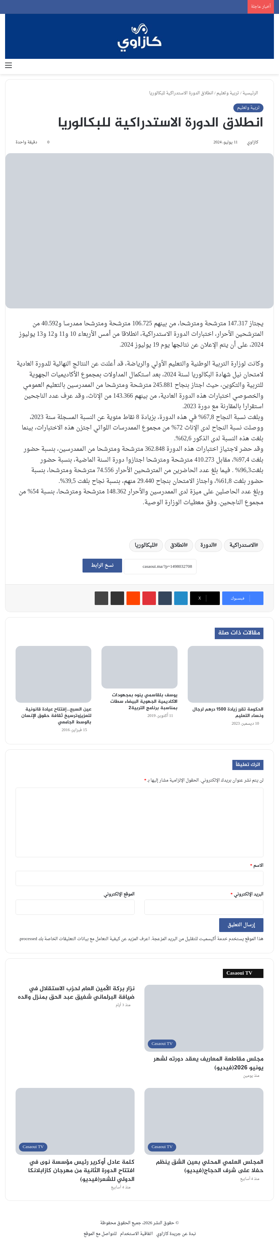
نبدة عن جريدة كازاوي (176, 1234)
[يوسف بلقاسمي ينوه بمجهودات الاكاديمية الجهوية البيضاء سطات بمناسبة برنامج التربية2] (139, 667)
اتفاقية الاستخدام (136, 1234)
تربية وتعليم (227, 93)
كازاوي (252, 142)
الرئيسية (252, 93)
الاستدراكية (242, 545)
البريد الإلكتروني (247, 894)
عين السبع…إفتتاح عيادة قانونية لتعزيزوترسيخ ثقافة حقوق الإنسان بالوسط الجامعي (56, 715)
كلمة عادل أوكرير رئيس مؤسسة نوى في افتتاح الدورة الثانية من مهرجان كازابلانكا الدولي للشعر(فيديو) (81, 1170)
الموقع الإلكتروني (119, 894)
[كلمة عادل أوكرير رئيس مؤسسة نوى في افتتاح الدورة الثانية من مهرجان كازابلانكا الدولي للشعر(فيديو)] (75, 1121)
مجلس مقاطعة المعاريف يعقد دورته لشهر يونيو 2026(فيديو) (208, 1063)
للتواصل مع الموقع (100, 1234)
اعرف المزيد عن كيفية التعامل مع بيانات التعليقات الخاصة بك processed (84, 939)
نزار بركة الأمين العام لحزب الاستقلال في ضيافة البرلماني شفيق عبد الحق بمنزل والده (76, 993)
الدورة (207, 545)
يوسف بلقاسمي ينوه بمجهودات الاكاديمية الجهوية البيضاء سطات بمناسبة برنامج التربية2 (144, 701)
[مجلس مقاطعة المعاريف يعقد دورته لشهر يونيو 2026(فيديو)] (203, 1018)
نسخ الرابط (102, 565)
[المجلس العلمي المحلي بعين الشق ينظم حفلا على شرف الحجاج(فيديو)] (203, 1121)
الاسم (257, 865)
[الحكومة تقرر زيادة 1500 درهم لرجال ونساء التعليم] (225, 674)
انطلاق (177, 545)
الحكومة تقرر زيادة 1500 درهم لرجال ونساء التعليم (227, 712)
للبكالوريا (145, 545)
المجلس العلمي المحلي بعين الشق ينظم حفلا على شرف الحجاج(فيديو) (209, 1166)
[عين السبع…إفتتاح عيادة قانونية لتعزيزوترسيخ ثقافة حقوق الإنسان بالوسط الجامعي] (53, 674)
